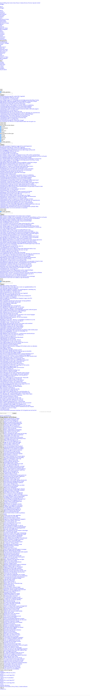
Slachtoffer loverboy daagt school (11, 478)
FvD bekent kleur (6, 318)
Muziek (1, 24)
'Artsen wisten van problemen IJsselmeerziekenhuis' (15, 662)
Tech (1, 18)
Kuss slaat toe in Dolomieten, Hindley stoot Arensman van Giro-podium (18, 176)
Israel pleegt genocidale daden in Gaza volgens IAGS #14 (15, 383)
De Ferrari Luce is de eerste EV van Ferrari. (11, 400)
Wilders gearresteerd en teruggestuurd (13, 536)
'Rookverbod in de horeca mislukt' (12, 608)
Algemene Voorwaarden (5, 686)
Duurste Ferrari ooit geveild (10, 428)
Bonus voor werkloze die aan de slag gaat (13, 607)
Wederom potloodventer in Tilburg (11, 418)
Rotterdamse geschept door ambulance (12, 629)
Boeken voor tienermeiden (8, 338)
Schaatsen (2, 38)
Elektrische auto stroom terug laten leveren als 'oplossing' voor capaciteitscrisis (20, 112)
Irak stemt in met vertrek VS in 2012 (12, 635)
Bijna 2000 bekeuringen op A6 (11, 439)
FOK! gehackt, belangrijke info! (11, 419)
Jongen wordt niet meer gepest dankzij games (14, 556)
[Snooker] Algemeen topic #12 (9, 366)
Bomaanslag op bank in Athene (11, 462)
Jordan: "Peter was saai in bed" (11, 432)
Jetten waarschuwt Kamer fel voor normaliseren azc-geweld (15, 263)
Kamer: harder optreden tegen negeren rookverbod (15, 655)
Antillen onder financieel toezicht (11, 646)
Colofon (2, 67)
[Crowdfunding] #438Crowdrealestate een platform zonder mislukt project (19, 329)
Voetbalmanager (3, 42)
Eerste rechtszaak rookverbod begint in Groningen (15, 549)
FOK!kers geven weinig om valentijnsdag (13, 535)
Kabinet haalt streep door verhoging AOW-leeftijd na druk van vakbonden (18, 346)
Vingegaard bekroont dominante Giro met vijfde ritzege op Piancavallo (17, 149)
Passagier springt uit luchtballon (9, 288)
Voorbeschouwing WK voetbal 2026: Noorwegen (12, 103)
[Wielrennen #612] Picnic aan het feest (11, 362)
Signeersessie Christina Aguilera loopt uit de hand (14, 589)
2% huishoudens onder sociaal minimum (13, 663)
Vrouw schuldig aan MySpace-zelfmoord (13, 638)
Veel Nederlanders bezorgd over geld (12, 597)
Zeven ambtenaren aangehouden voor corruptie (14, 574)
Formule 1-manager (4, 43)
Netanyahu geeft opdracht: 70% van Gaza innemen (13, 317)
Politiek (2, 16)
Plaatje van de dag (6, 348)
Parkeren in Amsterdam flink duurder (12, 624)
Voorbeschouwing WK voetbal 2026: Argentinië (12, 96)
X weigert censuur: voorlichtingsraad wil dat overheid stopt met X (17, 273)
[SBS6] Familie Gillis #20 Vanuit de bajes (11, 324)
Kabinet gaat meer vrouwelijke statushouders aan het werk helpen (16, 168)
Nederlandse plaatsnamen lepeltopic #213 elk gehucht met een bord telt (18, 410)
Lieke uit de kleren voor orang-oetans (12, 667)
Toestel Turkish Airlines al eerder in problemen (14, 512)
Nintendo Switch (4, 49)
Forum (1, 2)
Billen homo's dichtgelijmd (10, 487)
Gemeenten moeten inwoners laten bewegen (14, 660)
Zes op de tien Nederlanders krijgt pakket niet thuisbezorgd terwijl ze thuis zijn (20, 204)
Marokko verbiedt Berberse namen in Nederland (15, 564)
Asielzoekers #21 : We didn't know (10, 292)
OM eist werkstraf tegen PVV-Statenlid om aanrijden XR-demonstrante (18, 196)
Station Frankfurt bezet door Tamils (12, 431)
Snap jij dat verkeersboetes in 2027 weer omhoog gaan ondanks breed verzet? (19, 180)
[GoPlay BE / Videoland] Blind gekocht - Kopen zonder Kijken (16, 394)
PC (0, 45)
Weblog (5, 2)
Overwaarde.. (5, 409)
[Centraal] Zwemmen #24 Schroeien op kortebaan (13, 382)
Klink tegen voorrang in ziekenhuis (12, 633)
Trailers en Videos (4, 57)
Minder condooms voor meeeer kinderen (11, 386)
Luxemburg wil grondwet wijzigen (11, 621)
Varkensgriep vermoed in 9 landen (11, 491)
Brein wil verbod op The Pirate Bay (12, 510)
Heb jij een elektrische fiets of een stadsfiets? (12, 380)
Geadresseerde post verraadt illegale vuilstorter (14, 488)
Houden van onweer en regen (8, 407)
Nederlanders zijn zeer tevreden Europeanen (14, 588)
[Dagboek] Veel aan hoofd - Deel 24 (10, 339)
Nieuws (18, 2)
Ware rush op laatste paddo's (10, 628)
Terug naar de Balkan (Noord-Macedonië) (11, 337)
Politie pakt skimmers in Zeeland (11, 545)
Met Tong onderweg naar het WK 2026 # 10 (11, 171)
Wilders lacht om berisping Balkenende (13, 423)
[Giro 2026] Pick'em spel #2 (8, 332)
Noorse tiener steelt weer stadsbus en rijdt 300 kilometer (14, 277)
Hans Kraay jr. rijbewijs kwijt (10, 524)
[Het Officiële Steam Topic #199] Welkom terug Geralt (14, 360)
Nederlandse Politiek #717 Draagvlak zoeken (12, 358)
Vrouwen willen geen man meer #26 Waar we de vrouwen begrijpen (17, 314)
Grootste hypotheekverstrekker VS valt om (13, 525)
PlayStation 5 (3, 52)
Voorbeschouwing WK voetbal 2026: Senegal (12, 120)
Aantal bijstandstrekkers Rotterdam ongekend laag (15, 650)
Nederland (2, 13)
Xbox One (2, 48)
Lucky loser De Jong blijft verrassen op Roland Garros (14, 167)
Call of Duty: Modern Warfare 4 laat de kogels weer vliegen (15, 195)
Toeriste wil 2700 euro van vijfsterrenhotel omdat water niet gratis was (18, 121)
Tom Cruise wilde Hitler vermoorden (12, 603)
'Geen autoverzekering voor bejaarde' (12, 452)
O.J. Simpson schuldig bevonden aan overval (14, 652)
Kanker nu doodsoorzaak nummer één (12, 555)
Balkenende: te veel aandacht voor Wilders (13, 448)
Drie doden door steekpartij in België (12, 578)
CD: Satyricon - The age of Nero (11, 543)
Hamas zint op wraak (9, 612)
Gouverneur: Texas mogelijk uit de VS (13, 500)
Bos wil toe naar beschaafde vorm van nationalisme (15, 575)
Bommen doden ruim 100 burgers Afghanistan (14, 476)
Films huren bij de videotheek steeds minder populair (16, 551)
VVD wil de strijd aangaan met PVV (12, 441)
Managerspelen (3, 40)
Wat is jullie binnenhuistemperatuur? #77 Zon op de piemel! (15, 402)
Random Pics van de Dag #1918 (9, 98)
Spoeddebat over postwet (9, 623)
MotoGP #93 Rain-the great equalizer (10, 343)
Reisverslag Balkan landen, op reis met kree (12, 367)
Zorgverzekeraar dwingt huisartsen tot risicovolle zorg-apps (15, 256)
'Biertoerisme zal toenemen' (10, 614)
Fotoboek (2, 63)
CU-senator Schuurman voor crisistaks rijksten (14, 456)
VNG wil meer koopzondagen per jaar (12, 616)
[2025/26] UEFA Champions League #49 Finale (13, 310)
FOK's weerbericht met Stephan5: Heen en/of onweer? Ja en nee (16, 201)
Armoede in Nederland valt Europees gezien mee (15, 475)
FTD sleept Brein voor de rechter (11, 444)
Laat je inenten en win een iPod (11, 516)
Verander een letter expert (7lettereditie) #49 (12, 361)
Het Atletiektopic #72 (6, 368)
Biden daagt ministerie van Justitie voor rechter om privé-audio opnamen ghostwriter (21, 239)
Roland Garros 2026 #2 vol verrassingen (11, 312)
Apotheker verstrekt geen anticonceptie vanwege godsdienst (15, 300)
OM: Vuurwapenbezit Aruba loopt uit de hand (14, 466)
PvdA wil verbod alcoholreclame (11, 511)
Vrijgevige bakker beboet (9, 579)
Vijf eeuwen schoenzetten (9, 631)
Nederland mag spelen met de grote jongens (13, 447)
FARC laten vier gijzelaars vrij (10, 558)
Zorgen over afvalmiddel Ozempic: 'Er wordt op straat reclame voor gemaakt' (19, 237)
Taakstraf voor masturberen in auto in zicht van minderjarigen (16, 170)
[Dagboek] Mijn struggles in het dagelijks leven (13, 404)
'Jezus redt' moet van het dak (10, 573)
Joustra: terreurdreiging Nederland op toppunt (14, 618)
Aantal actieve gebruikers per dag (9, 388)
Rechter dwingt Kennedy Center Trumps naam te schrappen (15, 102)
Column (3, 136)
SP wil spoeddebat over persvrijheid (12, 507)
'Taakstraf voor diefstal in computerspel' (13, 647)
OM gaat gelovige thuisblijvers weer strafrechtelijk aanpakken (16, 106)
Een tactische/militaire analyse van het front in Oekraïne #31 (15, 295)
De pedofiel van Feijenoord (10, 604)
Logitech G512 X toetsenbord (8, 187)
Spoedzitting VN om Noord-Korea (11, 426)
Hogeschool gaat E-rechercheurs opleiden (13, 453)
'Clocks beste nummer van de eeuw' (12, 520)
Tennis (1, 35)
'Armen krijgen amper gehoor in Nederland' (13, 434)
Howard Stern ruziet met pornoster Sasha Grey (14, 470)
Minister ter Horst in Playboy (10, 632)
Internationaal (3, 14)
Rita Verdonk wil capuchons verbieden (13, 504)
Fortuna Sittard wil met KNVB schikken (13, 427)
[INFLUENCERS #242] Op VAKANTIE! (11, 327)
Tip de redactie (3, 69)
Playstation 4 (3, 47)
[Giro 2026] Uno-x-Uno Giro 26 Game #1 (11, 320)
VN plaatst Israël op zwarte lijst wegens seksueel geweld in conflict (17, 183)
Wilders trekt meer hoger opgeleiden (12, 515)
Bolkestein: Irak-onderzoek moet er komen (13, 569)
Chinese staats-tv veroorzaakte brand (12, 540)
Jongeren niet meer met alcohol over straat (13, 661)
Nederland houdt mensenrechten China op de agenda (15, 645)
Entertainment (3, 21)
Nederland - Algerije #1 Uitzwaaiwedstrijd (11, 308)
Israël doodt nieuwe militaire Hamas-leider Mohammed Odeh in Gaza (18, 248)
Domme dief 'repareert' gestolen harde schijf (14, 467)
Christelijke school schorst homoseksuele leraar (15, 438)
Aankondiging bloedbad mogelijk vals (12, 509)
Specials (34, 2)
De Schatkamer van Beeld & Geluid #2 (11, 290)
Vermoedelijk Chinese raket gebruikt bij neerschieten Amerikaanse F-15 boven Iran (20, 158)
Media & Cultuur (4, 28)
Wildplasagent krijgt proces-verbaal (12, 593)
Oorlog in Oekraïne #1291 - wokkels (10, 315)
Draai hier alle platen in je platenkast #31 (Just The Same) (15, 405)
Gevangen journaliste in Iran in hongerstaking (14, 496)
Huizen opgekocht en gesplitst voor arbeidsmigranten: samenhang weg (18, 289)
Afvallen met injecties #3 (8, 336)
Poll (2, 140)
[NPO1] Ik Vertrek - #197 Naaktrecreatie (11, 381)
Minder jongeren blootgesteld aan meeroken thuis (13, 117)
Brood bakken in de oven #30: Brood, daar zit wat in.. (14, 342)
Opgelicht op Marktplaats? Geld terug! (12, 458)
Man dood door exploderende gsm (11, 554)
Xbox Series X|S (3, 50)
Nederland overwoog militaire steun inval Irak (14, 572)
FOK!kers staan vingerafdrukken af (12, 590)
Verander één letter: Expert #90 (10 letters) (11, 363)
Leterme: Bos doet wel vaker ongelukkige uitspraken (15, 648)
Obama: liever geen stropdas (10, 560)
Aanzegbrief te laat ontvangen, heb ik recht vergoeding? (14, 373)
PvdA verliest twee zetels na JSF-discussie (13, 492)
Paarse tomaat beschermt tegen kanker (12, 643)
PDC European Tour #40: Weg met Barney (11, 326)
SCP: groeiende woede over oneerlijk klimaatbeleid (13, 275)
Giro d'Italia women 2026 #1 (8, 285)
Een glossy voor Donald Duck (10, 502)
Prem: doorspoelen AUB (9, 585)
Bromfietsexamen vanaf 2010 (11, 595)
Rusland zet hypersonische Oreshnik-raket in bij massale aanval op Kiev (18, 241)
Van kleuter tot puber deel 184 (9, 390)
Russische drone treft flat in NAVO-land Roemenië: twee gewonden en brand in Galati (21, 186)
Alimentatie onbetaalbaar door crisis (12, 477)
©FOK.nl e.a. (3, 689)
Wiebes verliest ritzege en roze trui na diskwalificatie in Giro (15, 148)
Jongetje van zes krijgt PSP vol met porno (13, 505)
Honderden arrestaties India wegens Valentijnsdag (15, 533)
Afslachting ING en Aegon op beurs (12, 451)
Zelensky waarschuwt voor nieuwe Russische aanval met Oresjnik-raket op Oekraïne (21, 272)
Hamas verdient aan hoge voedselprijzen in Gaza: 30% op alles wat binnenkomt (20, 154)
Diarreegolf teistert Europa (10, 592)
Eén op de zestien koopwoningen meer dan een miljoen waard (16, 266)
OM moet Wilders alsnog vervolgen (12, 587)
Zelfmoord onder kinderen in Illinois (12, 517)
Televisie (2, 26)
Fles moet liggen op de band (10, 651)
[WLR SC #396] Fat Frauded (8, 371)
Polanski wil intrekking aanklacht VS (12, 626)
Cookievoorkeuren (23, 686)
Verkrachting (4, 299)
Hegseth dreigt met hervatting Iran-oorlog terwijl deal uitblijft (16, 157)
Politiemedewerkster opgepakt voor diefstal (13, 627)
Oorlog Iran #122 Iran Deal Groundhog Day (12, 334)
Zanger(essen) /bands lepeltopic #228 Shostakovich (13, 375)
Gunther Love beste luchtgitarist (11, 421)
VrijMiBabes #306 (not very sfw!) (9, 97)
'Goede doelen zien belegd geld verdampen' (13, 637)
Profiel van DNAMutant (5, 415)
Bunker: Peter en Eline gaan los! (11, 471)
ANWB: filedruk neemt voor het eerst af (13, 657)
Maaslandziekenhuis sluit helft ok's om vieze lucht (15, 619)
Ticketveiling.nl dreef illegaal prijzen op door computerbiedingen (16, 113)
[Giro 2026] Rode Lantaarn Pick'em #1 (11, 328)
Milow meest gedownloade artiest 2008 (12, 422)
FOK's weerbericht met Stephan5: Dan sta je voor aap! (14, 165)
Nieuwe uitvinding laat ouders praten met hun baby (15, 433)
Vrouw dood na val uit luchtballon (11, 668)
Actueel (2, 11)
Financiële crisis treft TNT (10, 642)
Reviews (26, 2)
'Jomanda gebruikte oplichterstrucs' (11, 461)
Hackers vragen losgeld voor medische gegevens (15, 468)
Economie (2, 15)
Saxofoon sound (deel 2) (7, 387)
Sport (1, 30)
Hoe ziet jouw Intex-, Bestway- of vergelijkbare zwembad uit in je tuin (17, 319)
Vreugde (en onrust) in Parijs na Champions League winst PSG (16, 298)
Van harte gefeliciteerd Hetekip (9, 344)
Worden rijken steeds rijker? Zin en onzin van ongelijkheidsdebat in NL (18, 287)
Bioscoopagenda (3, 29)
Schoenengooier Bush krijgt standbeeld (12, 568)
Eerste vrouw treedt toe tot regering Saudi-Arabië (15, 534)
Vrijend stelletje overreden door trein (12, 665)
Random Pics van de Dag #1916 (9, 119)
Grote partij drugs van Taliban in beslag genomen (15, 526)
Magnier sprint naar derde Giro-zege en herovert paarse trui (15, 192)
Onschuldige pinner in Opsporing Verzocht (13, 497)
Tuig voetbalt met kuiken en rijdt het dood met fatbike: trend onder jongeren (19, 108)
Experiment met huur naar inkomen (12, 666)
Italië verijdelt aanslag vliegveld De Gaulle (13, 463)
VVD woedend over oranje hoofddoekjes (13, 494)
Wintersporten (3, 39)
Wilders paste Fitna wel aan (10, 548)
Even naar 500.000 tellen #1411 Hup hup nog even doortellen (15, 351)
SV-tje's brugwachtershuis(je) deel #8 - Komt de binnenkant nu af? (17, 353)
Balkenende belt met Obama (10, 617)
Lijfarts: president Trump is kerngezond (11, 378)
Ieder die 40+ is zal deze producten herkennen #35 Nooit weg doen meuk (18, 356)
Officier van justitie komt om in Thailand (13, 622)
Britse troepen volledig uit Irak (11, 483)
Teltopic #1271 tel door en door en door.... (11, 341)
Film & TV (2, 53)
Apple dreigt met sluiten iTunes (11, 656)
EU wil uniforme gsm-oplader (10, 531)
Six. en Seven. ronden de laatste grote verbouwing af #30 (15, 392)
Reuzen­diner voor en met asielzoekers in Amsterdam (13, 116)
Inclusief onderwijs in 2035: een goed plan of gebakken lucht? (16, 238)
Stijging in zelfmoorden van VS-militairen (13, 567)
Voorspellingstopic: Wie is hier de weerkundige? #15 (13, 331)
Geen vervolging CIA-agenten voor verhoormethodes (16, 495)
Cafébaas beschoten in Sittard (10, 473)
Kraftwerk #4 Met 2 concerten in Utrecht (11, 357)
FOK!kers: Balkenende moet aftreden (12, 550)
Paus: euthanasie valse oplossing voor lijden (14, 559)
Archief (38, 2)
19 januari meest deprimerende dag (12, 602)
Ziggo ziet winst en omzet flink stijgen (12, 442)
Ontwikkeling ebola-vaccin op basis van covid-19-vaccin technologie (17, 276)
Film (1, 25)
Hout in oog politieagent (9, 580)
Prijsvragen (2, 64)
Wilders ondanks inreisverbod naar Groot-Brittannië (15, 538)
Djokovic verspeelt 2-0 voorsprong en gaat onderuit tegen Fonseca (16, 166)
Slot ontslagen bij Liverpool (8, 152)
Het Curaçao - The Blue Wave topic (10, 322)
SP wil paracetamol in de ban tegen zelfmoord (14, 658)
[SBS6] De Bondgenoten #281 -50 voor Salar (12, 307)
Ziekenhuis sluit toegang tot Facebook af (13, 653)
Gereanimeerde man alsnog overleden (12, 641)
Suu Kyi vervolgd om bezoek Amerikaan (13, 449)
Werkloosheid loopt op (9, 584)
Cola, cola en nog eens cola (10, 521)
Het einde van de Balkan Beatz (11, 529)
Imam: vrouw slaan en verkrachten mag (13, 583)
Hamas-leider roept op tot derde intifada (13, 611)
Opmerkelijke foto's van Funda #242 (10, 305)
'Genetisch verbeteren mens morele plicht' (13, 437)
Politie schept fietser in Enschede (11, 636)
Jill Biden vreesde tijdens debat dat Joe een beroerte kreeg (15, 115)
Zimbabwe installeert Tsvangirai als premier (13, 539)
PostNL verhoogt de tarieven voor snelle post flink (13, 197)
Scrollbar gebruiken (5, 92)
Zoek (8, 2)
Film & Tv (3, 130)
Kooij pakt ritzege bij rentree (8, 173)
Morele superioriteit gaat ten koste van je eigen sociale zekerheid (16, 323)
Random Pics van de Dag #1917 (9, 110)
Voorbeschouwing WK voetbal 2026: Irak (11, 111)
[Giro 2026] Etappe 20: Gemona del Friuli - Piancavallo (14, 377)
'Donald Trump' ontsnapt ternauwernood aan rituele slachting (15, 107)
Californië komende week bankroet (11, 553)
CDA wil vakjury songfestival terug (12, 443)
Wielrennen (2, 36)
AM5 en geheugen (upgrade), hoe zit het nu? (11, 399)
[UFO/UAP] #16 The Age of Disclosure (11, 395)
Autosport (2, 34)
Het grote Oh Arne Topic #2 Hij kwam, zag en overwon (14, 372)
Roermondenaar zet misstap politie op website (14, 485)
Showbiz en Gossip (4, 19)
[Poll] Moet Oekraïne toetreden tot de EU (11, 349)
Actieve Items (13, 2)
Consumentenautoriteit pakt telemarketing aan (14, 577)
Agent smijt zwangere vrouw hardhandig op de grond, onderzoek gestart (18, 309)
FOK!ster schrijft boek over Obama (12, 594)
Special (3, 139)
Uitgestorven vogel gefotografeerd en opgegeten (14, 519)
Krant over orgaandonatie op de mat (12, 640)
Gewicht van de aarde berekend (11, 486)
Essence (5, 514)
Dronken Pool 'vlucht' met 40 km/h (11, 613)
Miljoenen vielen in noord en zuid (11, 609)
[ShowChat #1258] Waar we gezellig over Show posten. (14, 365)
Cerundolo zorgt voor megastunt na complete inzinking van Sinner (16, 199)
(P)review (3, 137)
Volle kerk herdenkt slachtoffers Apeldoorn (13, 482)
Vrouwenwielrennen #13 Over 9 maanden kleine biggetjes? (15, 354)
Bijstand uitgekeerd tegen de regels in (12, 565)
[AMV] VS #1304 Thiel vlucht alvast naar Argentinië (14, 293)
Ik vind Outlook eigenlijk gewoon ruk (10, 294)
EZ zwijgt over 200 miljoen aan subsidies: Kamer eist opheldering (16, 105)
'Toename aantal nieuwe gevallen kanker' (13, 541)
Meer (1, 60)
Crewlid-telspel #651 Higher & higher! (10, 352)
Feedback (2, 68)
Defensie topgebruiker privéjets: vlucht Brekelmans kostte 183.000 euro (18, 185)
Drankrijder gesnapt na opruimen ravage (13, 544)
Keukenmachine (5, 304)
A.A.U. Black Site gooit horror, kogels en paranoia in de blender (16, 191)
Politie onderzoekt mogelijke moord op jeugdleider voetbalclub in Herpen (18, 101)
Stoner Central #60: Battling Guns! (10, 370)
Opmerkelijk (3, 20)
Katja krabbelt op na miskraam (11, 454)
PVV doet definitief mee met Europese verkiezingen (16, 530)
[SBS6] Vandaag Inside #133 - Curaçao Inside (12, 401)
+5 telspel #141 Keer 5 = (7, 376)
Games (1, 44)
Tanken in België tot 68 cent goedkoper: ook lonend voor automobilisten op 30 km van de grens (23, 156)
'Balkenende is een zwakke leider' (11, 436)
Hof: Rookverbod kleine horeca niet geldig (13, 457)
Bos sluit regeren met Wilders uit (11, 465)
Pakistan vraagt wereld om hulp (11, 460)
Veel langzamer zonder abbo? (8, 303)
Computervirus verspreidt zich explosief (13, 598)
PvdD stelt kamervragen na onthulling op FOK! (14, 528)
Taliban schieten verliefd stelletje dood (13, 501)
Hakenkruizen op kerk (9, 546)
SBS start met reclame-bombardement (12, 561)
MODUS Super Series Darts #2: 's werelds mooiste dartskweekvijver (17, 333)
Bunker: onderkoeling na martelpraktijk (13, 429)
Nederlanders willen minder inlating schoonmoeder (15, 480)
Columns (22, 2)
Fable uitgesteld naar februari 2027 (9, 161)
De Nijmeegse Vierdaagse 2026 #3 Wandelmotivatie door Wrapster (17, 406)
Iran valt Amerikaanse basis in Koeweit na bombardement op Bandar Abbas (19, 206)
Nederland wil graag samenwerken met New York (15, 570)
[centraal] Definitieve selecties (9, 396)
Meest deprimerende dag (9, 601)
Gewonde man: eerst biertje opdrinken (12, 599)
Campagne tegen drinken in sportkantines (13, 506)
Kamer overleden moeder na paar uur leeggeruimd (15, 606)
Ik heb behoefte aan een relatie (9, 313)
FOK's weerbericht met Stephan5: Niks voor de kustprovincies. (16, 181)
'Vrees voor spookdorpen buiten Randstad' (13, 446)
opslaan (2, 94)
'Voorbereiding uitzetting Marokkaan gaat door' (14, 499)
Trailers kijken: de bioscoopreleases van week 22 (12, 188)
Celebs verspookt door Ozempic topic (10, 397)
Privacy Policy (15, 686)
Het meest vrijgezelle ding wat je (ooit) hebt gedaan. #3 (14, 391)
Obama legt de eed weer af (10, 582)
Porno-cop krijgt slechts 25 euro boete (12, 522)
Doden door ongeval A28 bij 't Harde (12, 424)
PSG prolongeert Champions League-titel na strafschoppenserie (16, 146)
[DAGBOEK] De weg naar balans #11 (11, 385)
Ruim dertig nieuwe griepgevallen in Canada (14, 481)
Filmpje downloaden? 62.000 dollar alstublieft (14, 490)
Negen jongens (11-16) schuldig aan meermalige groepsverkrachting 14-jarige (19, 100)
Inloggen (2, 4)
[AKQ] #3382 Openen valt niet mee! (10, 302)
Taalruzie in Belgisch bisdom (10, 563)
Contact (2, 65)
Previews (30, 2)
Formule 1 (2, 33)
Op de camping (5, 347)
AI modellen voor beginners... (8, 297)
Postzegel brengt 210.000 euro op (11, 472)
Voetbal (1, 31)
